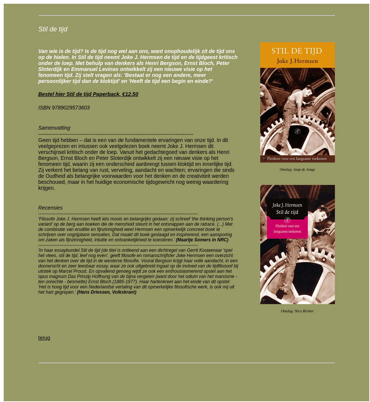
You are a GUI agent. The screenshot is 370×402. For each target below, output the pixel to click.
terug (44, 338)
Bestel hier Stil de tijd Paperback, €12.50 (88, 94)
